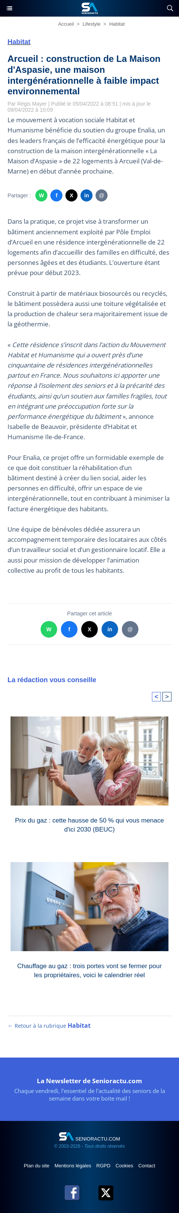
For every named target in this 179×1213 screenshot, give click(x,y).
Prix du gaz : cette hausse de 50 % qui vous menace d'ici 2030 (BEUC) (89, 825)
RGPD (104, 1165)
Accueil (66, 24)
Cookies (125, 1165)
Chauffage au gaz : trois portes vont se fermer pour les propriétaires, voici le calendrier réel (89, 970)
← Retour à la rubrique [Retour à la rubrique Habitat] (49, 1025)
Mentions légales (74, 1165)
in (86, 195)
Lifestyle (92, 24)
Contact (146, 1165)
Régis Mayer (32, 104)
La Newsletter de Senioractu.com (89, 1080)
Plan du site (37, 1165)
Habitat (116, 24)
